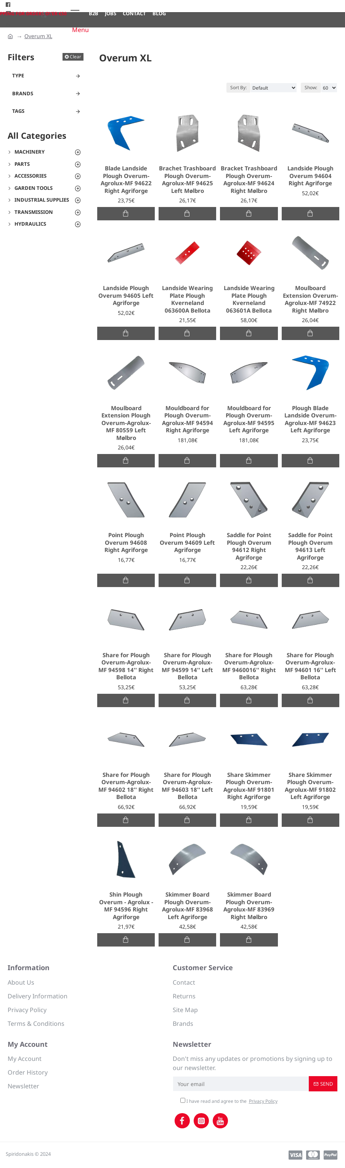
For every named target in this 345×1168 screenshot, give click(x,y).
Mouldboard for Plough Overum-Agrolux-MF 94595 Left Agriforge (248, 419)
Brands (22, 93)
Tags (18, 110)
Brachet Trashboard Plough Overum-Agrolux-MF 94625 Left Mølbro (187, 179)
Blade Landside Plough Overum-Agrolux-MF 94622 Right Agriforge (126, 179)
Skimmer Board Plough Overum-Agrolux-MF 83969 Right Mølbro (248, 906)
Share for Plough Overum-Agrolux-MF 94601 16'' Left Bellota (310, 666)
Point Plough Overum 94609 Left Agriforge (187, 542)
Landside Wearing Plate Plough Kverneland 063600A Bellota (187, 299)
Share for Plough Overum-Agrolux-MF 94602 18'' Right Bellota (126, 786)
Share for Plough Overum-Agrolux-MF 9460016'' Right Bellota (249, 666)
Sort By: (238, 87)
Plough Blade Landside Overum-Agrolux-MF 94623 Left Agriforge (310, 419)
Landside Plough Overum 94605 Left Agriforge (126, 295)
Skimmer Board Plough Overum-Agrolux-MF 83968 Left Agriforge (187, 906)
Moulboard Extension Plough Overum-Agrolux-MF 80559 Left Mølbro (126, 422)
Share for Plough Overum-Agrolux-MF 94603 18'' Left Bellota (187, 786)
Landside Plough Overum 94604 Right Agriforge (310, 176)
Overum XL (38, 36)
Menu (80, 30)
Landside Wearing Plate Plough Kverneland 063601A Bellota (249, 299)
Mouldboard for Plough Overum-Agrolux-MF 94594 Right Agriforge (187, 419)
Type (18, 75)
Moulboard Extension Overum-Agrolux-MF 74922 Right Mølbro (310, 299)
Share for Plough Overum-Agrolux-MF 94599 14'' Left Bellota (187, 666)
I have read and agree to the (229, 1101)
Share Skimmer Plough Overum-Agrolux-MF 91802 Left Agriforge (310, 786)
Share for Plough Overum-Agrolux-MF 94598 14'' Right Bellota (126, 666)
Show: (311, 87)
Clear (75, 56)
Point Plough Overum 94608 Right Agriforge (126, 542)
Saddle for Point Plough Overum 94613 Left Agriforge (310, 546)
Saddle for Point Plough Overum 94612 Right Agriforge (249, 546)
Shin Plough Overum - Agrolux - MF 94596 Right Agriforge (126, 906)
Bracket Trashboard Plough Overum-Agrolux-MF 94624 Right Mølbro (249, 179)
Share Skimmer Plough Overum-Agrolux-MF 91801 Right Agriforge (248, 786)
